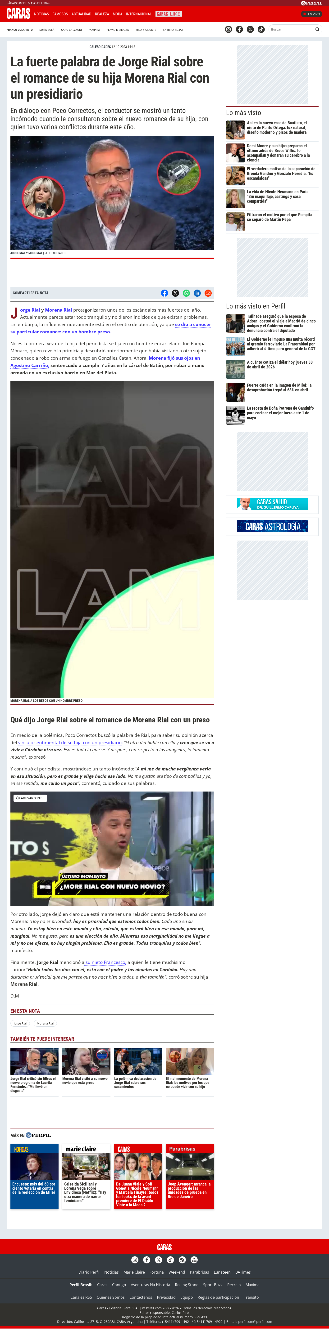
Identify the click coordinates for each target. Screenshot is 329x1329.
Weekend (177, 1272)
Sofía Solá (47, 29)
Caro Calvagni (71, 29)
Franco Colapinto (20, 29)
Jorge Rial (30, 310)
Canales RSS (81, 1297)
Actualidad (81, 14)
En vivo (311, 14)
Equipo (186, 1297)
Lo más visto (243, 113)
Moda (117, 14)
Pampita (94, 29)
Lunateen (222, 1272)
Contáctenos (140, 1297)
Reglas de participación (218, 1297)
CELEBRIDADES (100, 47)
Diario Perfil (89, 1272)
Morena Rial (59, 310)
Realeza (102, 14)
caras (138, 1149)
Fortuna (157, 1272)
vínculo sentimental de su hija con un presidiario (70, 742)
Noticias (41, 14)
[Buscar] (291, 29)
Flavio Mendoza (118, 29)
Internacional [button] (139, 14)
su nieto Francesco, (105, 962)
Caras (102, 1284)
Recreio (234, 1284)
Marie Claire (134, 1272)
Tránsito (251, 1297)
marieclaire (86, 1149)
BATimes (243, 1272)
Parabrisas (199, 1272)
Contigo (119, 1284)
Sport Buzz (213, 1284)
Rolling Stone (186, 1284)
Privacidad (166, 1297)
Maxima (253, 1284)
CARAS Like (168, 13)
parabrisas (190, 1149)
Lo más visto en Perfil (255, 306)
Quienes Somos (111, 1297)
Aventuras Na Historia (150, 1284)
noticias (34, 1149)
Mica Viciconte (146, 29)
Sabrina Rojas (173, 29)
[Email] (208, 293)
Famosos (60, 14)
